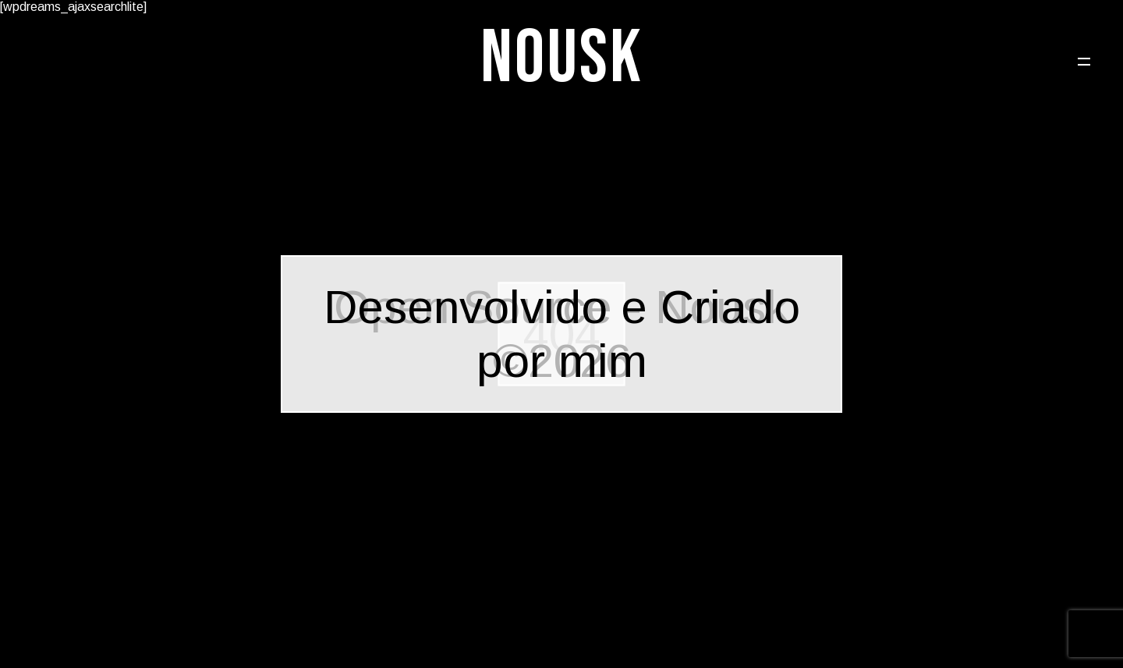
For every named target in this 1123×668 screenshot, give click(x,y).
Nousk (561, 59)
